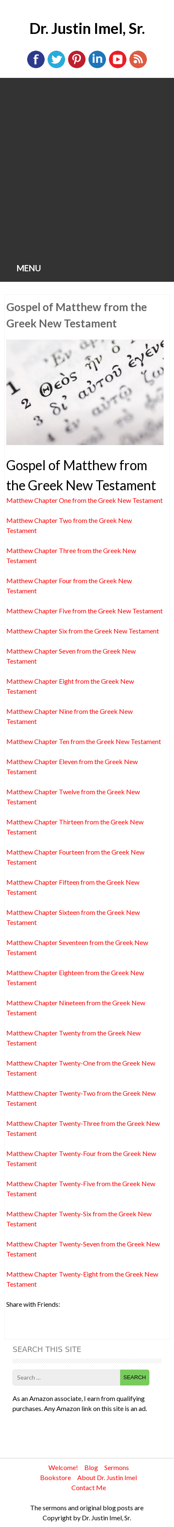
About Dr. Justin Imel (107, 1477)
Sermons (116, 1467)
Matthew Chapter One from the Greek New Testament (84, 500)
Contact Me (88, 1487)
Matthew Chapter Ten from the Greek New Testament (83, 741)
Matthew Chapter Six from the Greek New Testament (82, 631)
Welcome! (63, 1467)
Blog (91, 1467)
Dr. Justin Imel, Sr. (87, 28)
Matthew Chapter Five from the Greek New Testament (84, 611)
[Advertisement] (87, 169)
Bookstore (55, 1477)
